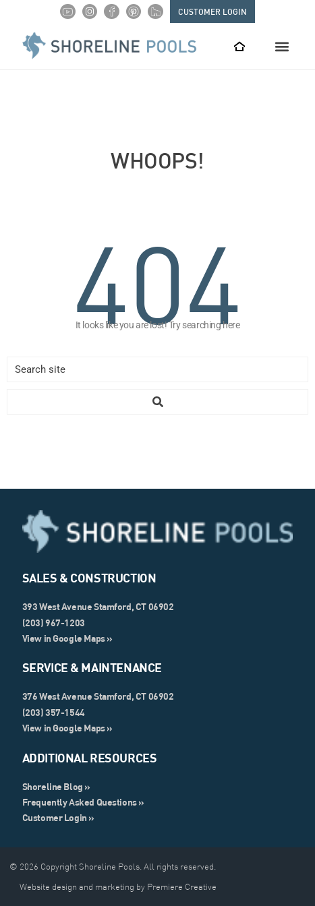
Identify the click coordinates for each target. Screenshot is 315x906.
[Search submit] (157, 402)
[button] (281, 46)
